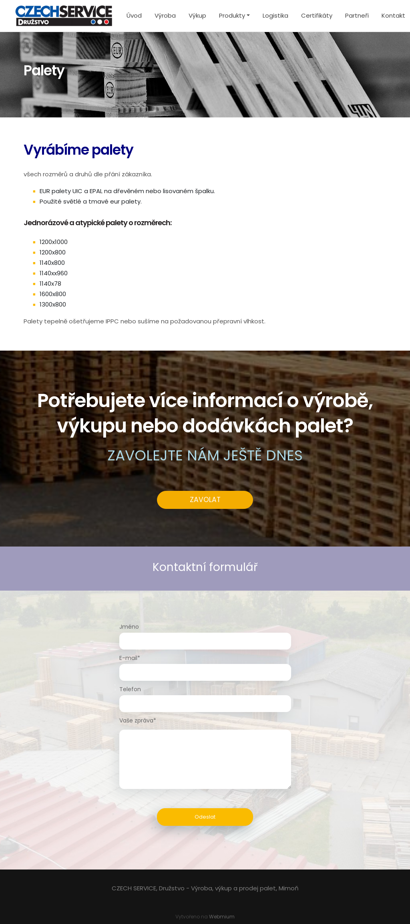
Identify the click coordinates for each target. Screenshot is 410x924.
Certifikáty (316, 15)
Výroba (165, 15)
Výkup (197, 15)
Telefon (130, 689)
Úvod (134, 15)
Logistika (275, 15)
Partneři (357, 15)
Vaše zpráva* (137, 720)
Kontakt (393, 15)
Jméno (129, 627)
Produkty (232, 15)
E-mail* (129, 658)
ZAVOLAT (205, 499)
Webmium (222, 916)
